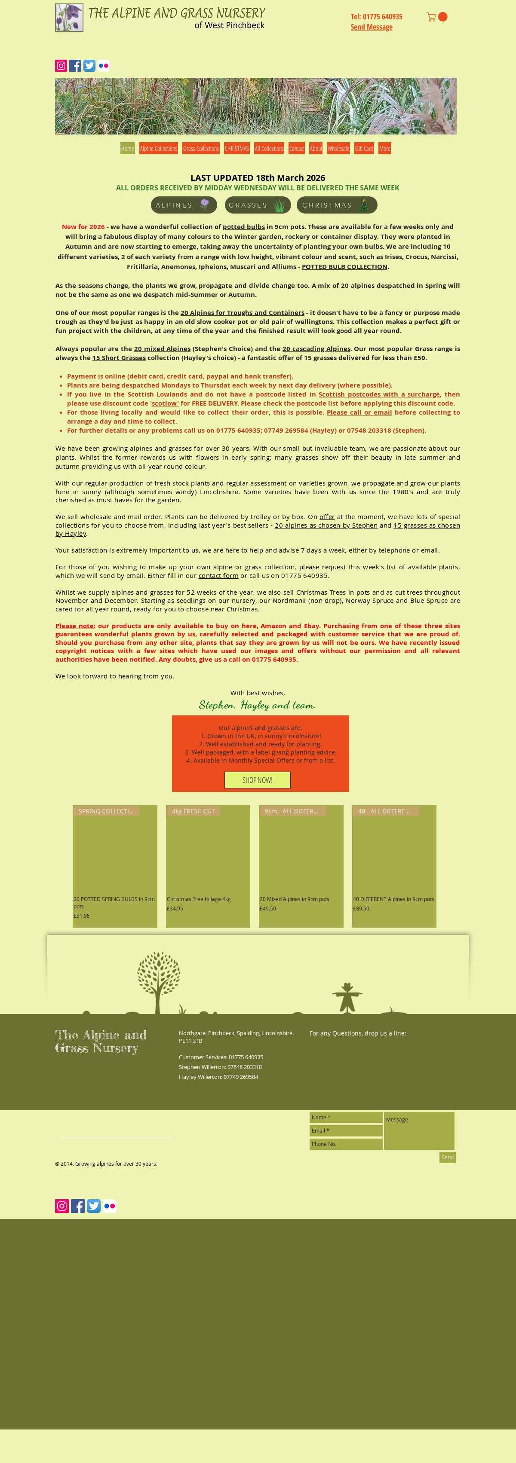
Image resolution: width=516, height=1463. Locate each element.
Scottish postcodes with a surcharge (379, 394)
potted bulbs (244, 226)
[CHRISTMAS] (337, 205)
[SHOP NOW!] (257, 780)
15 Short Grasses (119, 357)
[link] (438, 16)
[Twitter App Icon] (89, 66)
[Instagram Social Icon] (61, 66)
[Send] (447, 1157)
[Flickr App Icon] (104, 66)
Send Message (372, 26)
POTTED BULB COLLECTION (344, 266)
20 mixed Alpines (162, 348)
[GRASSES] (258, 205)
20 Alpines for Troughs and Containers (242, 312)
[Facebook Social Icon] (75, 66)
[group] (254, 866)
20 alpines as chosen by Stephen (326, 525)
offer (327, 516)
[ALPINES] (184, 205)
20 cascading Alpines (316, 348)
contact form (219, 575)
